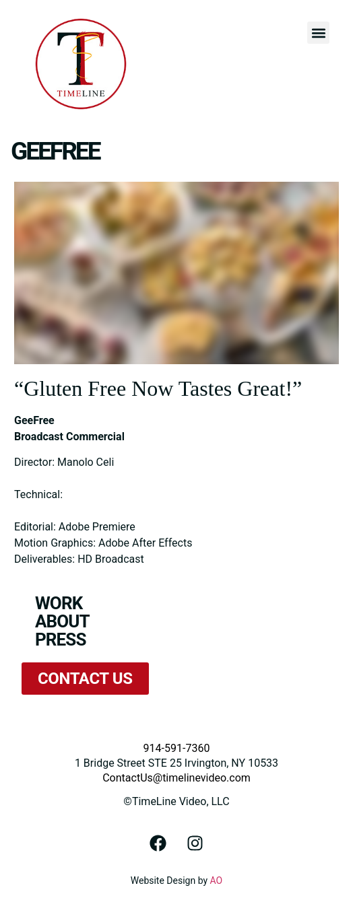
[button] (318, 33)
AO (216, 880)
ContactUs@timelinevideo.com (176, 777)
